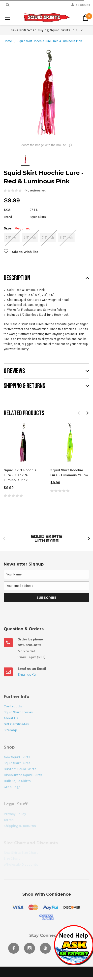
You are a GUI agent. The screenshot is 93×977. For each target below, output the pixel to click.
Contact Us (13, 706)
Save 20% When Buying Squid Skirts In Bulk (46, 30)
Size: (17, 228)
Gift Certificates (16, 724)
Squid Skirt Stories (18, 712)
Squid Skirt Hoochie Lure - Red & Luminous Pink (50, 41)
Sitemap (10, 730)
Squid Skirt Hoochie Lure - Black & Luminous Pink (20, 475)
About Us (11, 718)
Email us (26, 674)
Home (8, 41)
